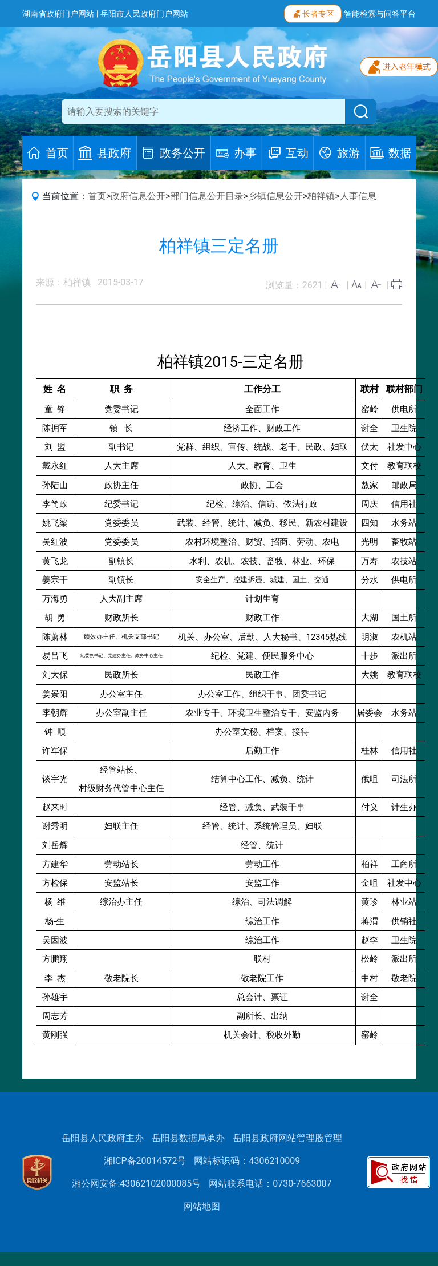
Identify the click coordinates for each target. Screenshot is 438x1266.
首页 (97, 196)
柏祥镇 (321, 196)
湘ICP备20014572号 (145, 1160)
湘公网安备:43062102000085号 (136, 1183)
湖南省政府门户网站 (58, 13)
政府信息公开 (138, 196)
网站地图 (202, 1206)
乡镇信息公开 (275, 196)
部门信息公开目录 (207, 196)
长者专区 (312, 12)
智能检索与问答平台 (380, 13)
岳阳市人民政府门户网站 (144, 13)
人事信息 (358, 196)
